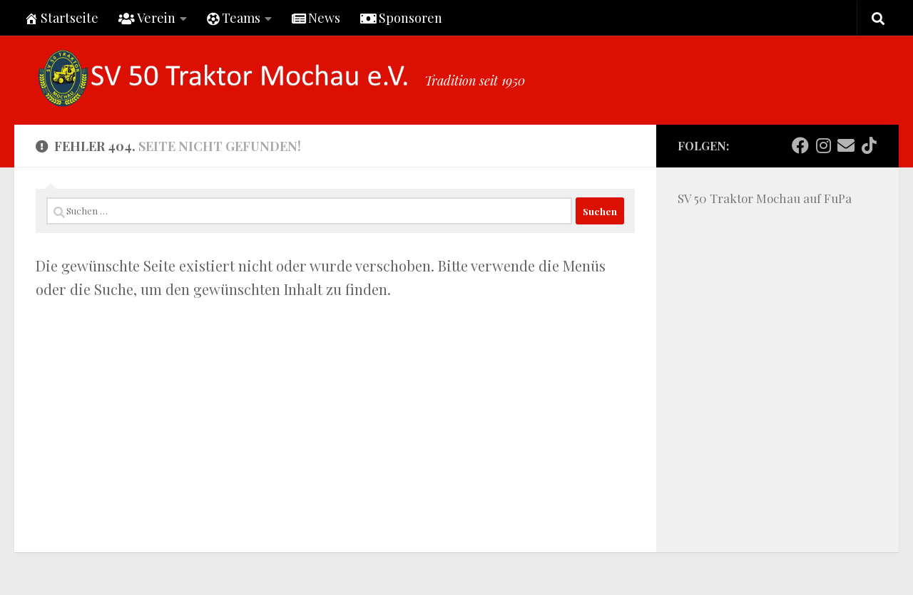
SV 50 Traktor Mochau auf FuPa (765, 198)
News (316, 17)
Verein (146, 17)
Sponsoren (401, 17)
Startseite (61, 17)
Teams (233, 17)
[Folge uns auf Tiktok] (868, 145)
